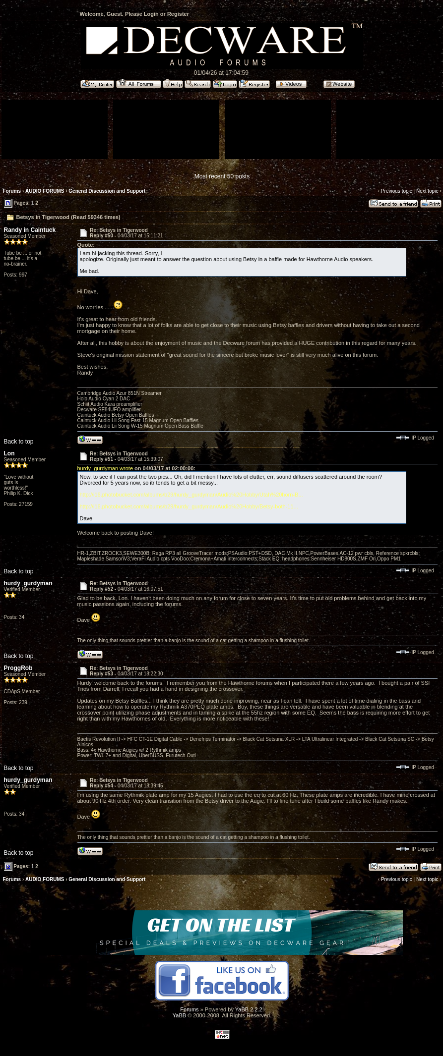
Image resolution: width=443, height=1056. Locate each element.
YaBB (179, 1015)
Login (151, 14)
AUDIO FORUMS (44, 191)
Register (178, 14)
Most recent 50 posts (222, 176)
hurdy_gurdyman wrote (105, 468)
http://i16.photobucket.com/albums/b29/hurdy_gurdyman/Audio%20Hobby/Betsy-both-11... (189, 506)
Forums (12, 191)
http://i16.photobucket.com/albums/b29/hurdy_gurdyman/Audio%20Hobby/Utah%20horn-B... (191, 495)
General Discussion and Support (106, 191)
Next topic (427, 191)
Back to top (19, 441)
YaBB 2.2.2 (248, 1009)
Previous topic (396, 191)
